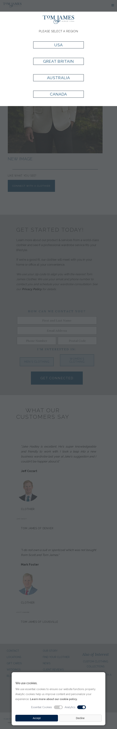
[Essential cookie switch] (58, 707)
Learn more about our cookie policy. (54, 699)
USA (58, 45)
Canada (58, 94)
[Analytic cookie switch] (81, 707)
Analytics (70, 707)
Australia (58, 77)
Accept (37, 718)
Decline (80, 718)
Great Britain (58, 61)
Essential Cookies (41, 707)
